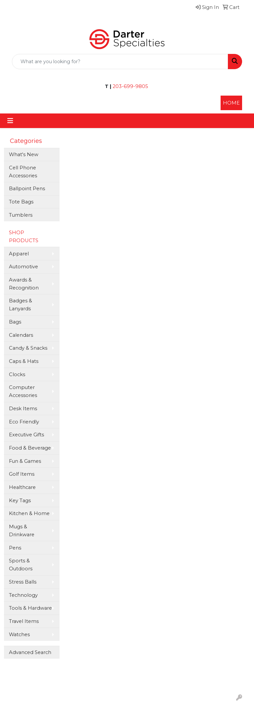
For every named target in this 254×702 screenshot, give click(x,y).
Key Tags (20, 501)
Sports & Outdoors (20, 565)
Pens (15, 548)
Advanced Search (30, 652)
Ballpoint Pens (27, 189)
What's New (23, 154)
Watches (19, 634)
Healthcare (22, 487)
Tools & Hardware (30, 608)
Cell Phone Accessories (23, 172)
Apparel (19, 254)
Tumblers (20, 215)
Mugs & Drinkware (21, 531)
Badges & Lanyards (20, 305)
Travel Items (24, 621)
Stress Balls (22, 582)
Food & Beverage (30, 448)
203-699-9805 (129, 86)
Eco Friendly (24, 422)
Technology (23, 595)
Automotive (23, 267)
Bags (15, 322)
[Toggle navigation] (10, 120)
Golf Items (21, 474)
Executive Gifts (26, 435)
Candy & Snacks (28, 348)
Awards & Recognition (24, 284)
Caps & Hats (23, 361)
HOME (231, 103)
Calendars (21, 335)
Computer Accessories (23, 391)
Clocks (17, 374)
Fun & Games (25, 461)
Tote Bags (21, 202)
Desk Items (23, 409)
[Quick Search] (120, 61)
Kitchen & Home (29, 513)
